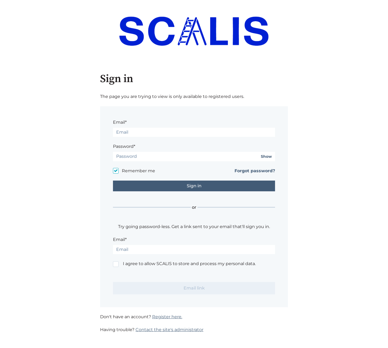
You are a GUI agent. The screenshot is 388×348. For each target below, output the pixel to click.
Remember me (138, 170)
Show (266, 156)
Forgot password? (255, 170)
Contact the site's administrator (169, 329)
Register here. (167, 316)
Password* (124, 146)
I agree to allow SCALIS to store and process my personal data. (189, 263)
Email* (120, 122)
